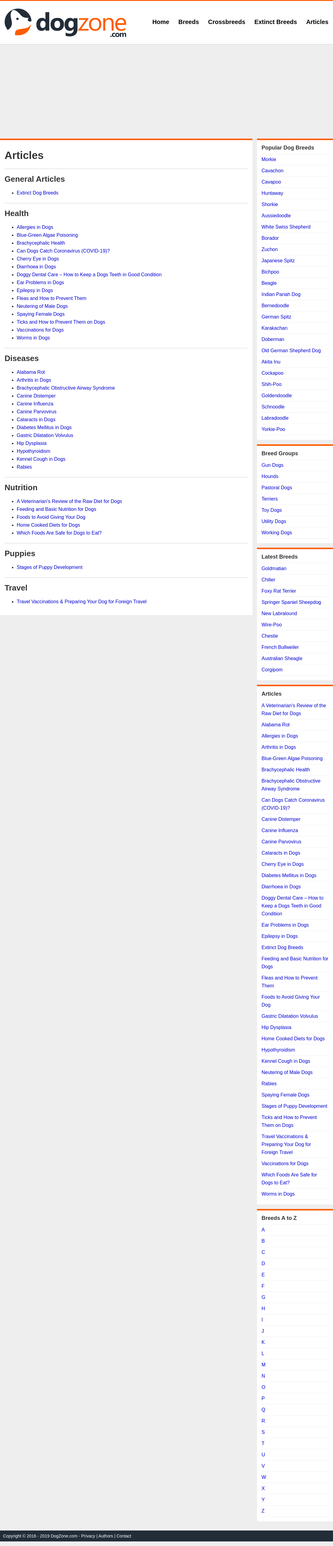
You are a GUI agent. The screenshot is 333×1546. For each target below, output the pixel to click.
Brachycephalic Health (41, 243)
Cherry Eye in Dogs (38, 258)
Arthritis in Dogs (34, 380)
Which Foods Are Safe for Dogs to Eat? (59, 532)
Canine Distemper (36, 395)
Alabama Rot (31, 372)
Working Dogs (277, 532)
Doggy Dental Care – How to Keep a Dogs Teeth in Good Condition (89, 274)
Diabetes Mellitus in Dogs (44, 427)
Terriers (270, 498)
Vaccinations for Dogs (40, 329)
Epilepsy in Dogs (35, 290)
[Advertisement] (166, 91)
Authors (106, 1536)
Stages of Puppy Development (49, 567)
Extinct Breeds (276, 22)
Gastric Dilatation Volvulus (45, 435)
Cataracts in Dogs (36, 419)
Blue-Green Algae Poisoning (47, 235)
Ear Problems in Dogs (40, 282)
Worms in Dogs (33, 337)
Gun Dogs (272, 465)
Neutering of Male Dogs (42, 306)
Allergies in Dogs (35, 227)
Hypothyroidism (33, 451)
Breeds (188, 22)
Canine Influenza (35, 403)
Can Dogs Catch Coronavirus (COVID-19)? (63, 250)
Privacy (88, 1536)
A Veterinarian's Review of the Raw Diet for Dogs (69, 501)
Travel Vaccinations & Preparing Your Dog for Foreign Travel (82, 601)
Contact (123, 1536)
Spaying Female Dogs (40, 314)
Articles (317, 22)
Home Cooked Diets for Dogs (48, 525)
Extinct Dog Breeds (37, 192)
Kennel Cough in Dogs (41, 459)
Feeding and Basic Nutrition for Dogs (56, 509)
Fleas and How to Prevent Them (51, 298)
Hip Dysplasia (32, 443)
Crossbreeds (226, 22)
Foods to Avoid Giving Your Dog (51, 517)
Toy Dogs (272, 510)
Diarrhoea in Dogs (36, 266)
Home (160, 22)
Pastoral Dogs (277, 487)
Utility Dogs (274, 521)
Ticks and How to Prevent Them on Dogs (61, 322)
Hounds (270, 476)
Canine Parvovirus (37, 411)
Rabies (24, 467)
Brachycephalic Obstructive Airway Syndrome (66, 388)
